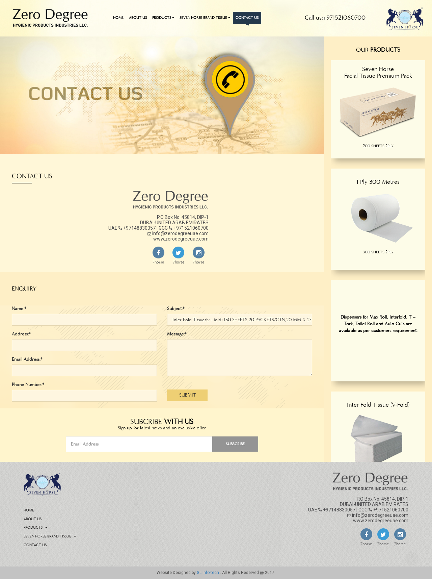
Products (163, 18)
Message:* (177, 334)
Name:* (19, 308)
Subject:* (176, 308)
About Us (138, 18)
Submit (187, 395)
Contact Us (247, 18)
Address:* (21, 334)
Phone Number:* (28, 384)
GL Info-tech (208, 572)
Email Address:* (27, 359)
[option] (378, 115)
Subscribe (235, 444)
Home (118, 18)
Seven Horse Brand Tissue (205, 18)
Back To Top (411, 558)
